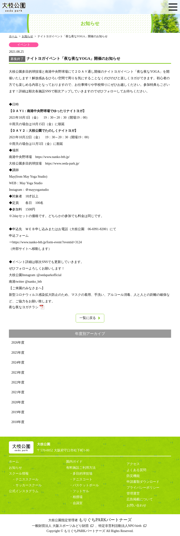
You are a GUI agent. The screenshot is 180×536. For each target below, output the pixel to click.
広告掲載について (140, 499)
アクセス (133, 464)
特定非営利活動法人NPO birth (120, 526)
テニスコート (82, 479)
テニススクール (26, 479)
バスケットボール (86, 485)
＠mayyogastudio (37, 189)
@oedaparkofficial (49, 275)
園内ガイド (74, 461)
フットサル (81, 491)
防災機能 (133, 476)
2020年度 (17, 402)
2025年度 (17, 352)
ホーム (13, 36)
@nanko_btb (33, 281)
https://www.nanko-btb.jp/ (52, 157)
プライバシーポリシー (143, 487)
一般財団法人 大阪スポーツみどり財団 (60, 526)
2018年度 (17, 422)
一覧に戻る (87, 318)
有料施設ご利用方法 (81, 467)
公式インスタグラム (23, 491)
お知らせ (27, 36)
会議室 (77, 503)
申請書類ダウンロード (143, 482)
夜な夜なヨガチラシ (23, 307)
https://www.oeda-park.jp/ (62, 163)
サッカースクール (28, 485)
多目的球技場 (82, 473)
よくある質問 (136, 470)
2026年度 (17, 342)
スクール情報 (19, 473)
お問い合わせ (136, 505)
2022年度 (17, 382)
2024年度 (17, 362)
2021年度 (17, 392)
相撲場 (77, 497)
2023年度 (17, 372)
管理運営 (133, 493)
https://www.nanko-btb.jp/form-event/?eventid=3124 (47, 242)
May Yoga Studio (31, 183)
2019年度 (17, 412)
